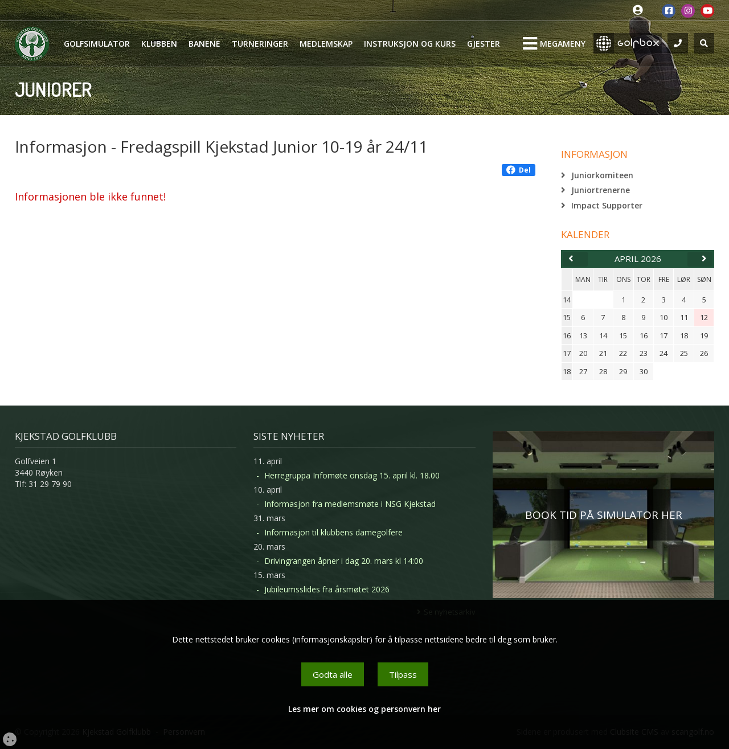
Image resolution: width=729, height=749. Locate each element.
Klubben (159, 43)
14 (567, 299)
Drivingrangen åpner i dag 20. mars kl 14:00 (343, 560)
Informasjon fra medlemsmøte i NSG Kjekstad (350, 503)
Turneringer (260, 43)
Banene (204, 43)
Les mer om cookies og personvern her (364, 708)
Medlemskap (326, 43)
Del (518, 170)
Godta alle (333, 674)
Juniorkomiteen (602, 175)
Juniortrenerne (600, 190)
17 (567, 353)
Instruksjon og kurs (410, 43)
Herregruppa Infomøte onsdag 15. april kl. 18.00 (352, 475)
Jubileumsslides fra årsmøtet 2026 (327, 589)
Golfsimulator (97, 43)
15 (567, 317)
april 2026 (638, 258)
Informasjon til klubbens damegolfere (333, 532)
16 (567, 335)
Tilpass (403, 674)
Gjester (483, 43)
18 (567, 371)
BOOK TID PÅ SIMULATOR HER (603, 514)
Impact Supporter (606, 205)
